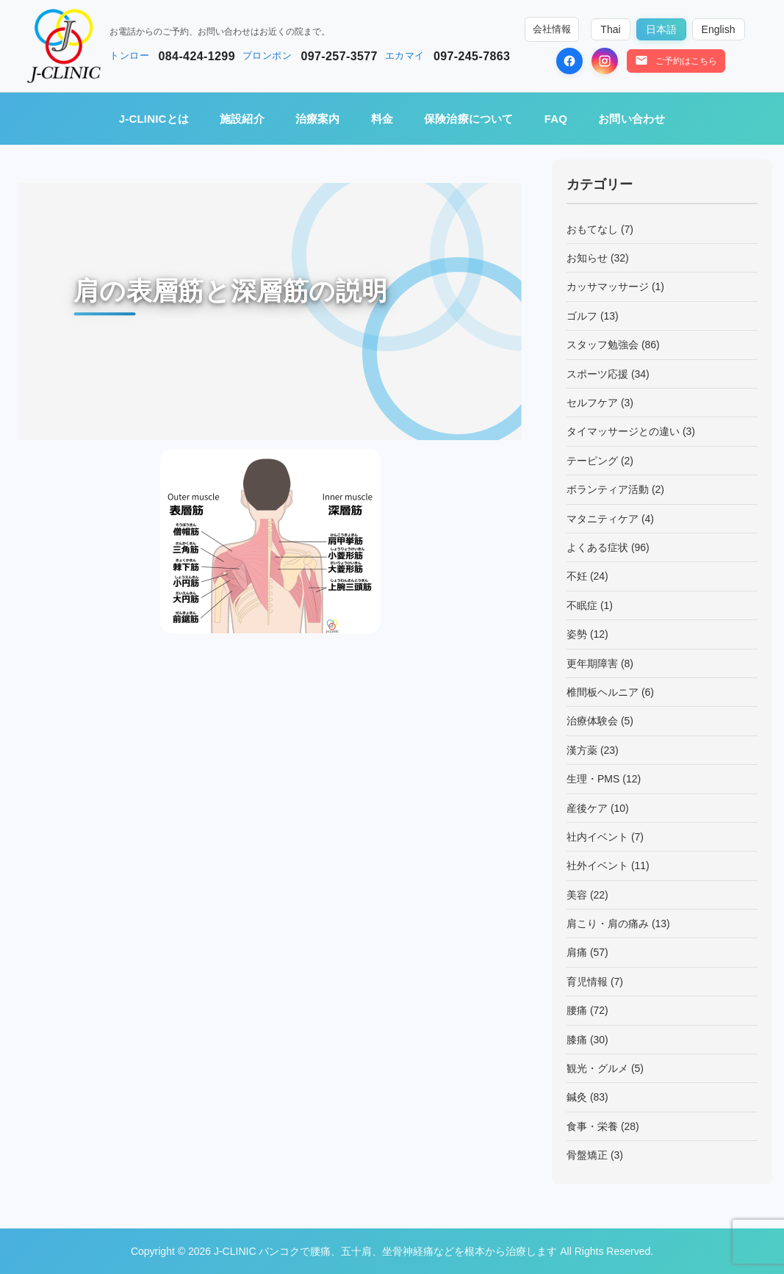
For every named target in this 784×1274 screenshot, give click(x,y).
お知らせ (587, 258)
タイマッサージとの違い (623, 431)
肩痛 (577, 952)
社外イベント (597, 865)
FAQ (555, 118)
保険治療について (469, 118)
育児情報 (587, 981)
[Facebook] (569, 61)
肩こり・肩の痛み (608, 923)
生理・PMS (593, 779)
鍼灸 (577, 1097)
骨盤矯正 (587, 1155)
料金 (382, 118)
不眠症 (582, 605)
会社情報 (552, 29)
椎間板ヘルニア (603, 692)
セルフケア (592, 403)
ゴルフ (582, 316)
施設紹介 (242, 118)
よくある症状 (597, 547)
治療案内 (317, 118)
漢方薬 (582, 750)
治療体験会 (592, 721)
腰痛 (577, 1010)
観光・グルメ (597, 1068)
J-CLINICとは (154, 118)
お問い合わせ (631, 118)
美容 (577, 895)
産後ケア (587, 808)
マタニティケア (603, 519)
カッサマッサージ (608, 286)
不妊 (577, 576)
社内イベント (597, 837)
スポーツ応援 (597, 374)
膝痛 (577, 1040)
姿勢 (577, 634)
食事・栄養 (592, 1126)
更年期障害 (592, 663)
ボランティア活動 (608, 489)
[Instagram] (604, 61)
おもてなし (592, 229)
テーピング (592, 461)
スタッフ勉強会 (603, 344)
